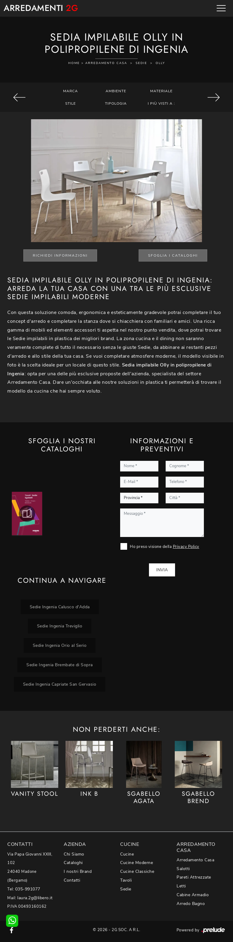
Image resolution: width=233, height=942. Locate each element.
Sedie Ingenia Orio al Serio (60, 645)
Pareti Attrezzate (194, 877)
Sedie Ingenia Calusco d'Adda (60, 607)
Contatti (72, 880)
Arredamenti (41, 8)
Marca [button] (70, 91)
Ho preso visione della (164, 546)
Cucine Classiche (137, 871)
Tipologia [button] (116, 103)
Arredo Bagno (191, 904)
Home (74, 63)
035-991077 (27, 889)
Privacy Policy (186, 546)
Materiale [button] (161, 91)
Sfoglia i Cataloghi (173, 255)
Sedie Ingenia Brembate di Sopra (59, 665)
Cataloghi (73, 863)
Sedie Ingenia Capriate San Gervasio (59, 684)
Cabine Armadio (193, 895)
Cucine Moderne (136, 863)
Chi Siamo (74, 854)
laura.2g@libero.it (34, 898)
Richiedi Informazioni (60, 255)
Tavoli (126, 880)
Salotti (183, 869)
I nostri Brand (78, 871)
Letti (181, 886)
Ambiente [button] (116, 91)
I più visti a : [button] (161, 103)
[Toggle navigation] (221, 8)
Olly (160, 63)
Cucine (127, 854)
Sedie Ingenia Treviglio (60, 626)
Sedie (141, 63)
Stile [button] (70, 103)
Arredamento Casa (106, 63)
